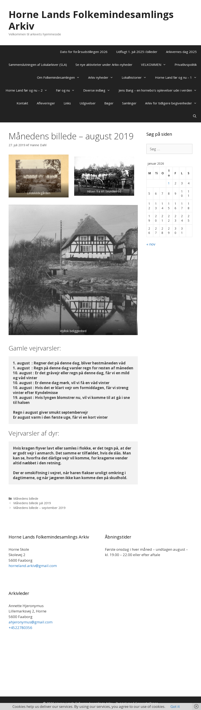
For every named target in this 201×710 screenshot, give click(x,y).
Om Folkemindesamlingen (60, 77)
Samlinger (129, 103)
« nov (150, 244)
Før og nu (67, 90)
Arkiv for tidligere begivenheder (173, 103)
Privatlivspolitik (186, 64)
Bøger (109, 103)
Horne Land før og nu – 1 (178, 77)
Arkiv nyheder (102, 77)
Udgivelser (88, 103)
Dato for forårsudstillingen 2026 (83, 52)
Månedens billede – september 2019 (39, 508)
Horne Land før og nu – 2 (29, 90)
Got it (175, 706)
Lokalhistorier (136, 77)
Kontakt (22, 103)
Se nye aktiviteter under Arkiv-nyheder (103, 64)
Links (67, 103)
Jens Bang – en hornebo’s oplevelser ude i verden (160, 90)
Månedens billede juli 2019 (32, 503)
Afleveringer (46, 103)
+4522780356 (20, 627)
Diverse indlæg (98, 90)
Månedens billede (25, 498)
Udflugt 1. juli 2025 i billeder (136, 52)
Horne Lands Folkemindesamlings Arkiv (91, 20)
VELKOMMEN (155, 64)
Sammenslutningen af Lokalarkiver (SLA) (38, 64)
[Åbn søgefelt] (194, 116)
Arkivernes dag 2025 (181, 52)
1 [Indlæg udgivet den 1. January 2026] (169, 183)
